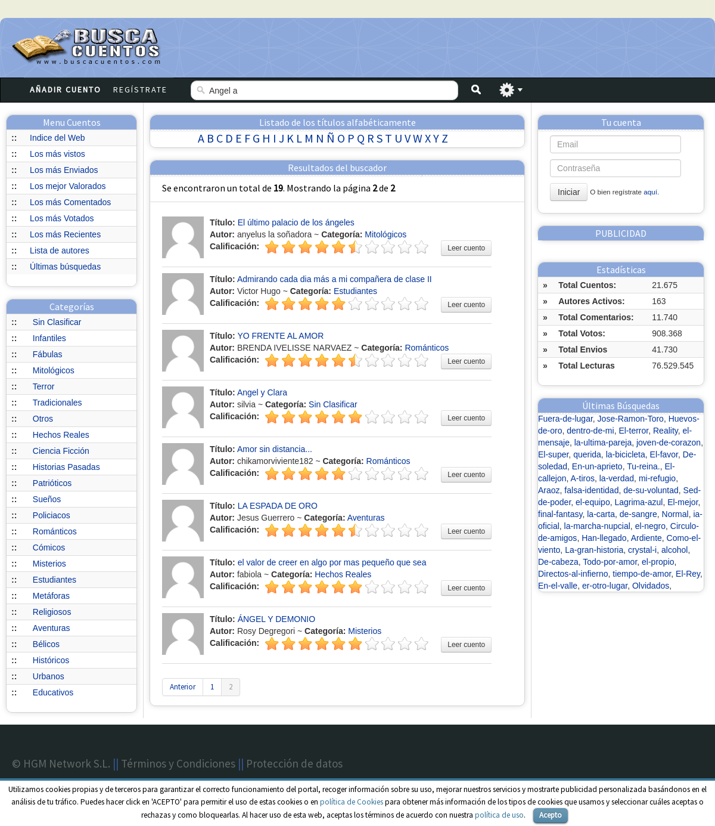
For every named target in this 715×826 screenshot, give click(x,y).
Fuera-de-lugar (565, 418)
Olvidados (650, 585)
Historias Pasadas (66, 467)
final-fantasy (560, 514)
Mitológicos (53, 370)
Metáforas (51, 596)
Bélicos (46, 644)
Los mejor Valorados (67, 186)
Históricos (51, 660)
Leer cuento (466, 248)
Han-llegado (604, 538)
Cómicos (49, 547)
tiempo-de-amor (642, 573)
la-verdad (616, 478)
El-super (553, 454)
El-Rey (688, 573)
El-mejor (682, 502)
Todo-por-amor (610, 562)
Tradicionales (57, 402)
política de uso (499, 815)
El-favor (664, 454)
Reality (665, 430)
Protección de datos (294, 763)
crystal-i (642, 550)
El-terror (633, 430)
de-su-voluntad (651, 490)
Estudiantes (54, 579)
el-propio (658, 562)
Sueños (47, 499)
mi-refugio (657, 478)
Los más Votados (62, 218)
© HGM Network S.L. (61, 763)
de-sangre (638, 514)
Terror (44, 386)
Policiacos (51, 515)
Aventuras (51, 628)
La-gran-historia (594, 550)
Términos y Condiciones (178, 763)
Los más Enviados (64, 170)
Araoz (549, 490)
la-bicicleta (625, 454)
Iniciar (569, 192)
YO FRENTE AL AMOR (280, 336)
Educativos (53, 692)
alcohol (674, 550)
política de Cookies (351, 802)
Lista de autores (59, 250)
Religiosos (52, 612)
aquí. (651, 192)
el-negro (650, 526)
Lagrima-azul (638, 502)
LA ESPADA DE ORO (278, 506)
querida (587, 454)
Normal (675, 514)
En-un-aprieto (597, 466)
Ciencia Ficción (61, 451)
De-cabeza (558, 562)
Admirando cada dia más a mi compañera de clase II (334, 279)
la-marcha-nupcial (597, 526)
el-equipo (593, 502)
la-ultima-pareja (603, 442)
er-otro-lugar (604, 585)
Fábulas (48, 354)
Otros (43, 418)
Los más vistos (57, 154)
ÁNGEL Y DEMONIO (276, 619)
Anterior (182, 687)
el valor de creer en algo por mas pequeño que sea (332, 562)
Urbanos (48, 676)
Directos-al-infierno (573, 573)
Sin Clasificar (57, 322)
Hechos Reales (61, 435)
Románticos (55, 531)
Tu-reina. (643, 466)
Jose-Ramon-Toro (631, 418)
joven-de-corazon (668, 442)
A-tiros (583, 478)
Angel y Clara (262, 392)
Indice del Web (57, 138)
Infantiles (49, 338)
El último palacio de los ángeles (296, 222)
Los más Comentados (70, 202)
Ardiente (646, 538)
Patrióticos (52, 483)
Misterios (49, 563)
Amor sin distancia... (274, 449)
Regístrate (140, 89)
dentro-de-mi (590, 430)
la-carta (601, 514)
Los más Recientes (65, 234)
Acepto (550, 815)
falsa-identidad (591, 490)
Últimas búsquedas (65, 266)
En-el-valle (557, 585)
